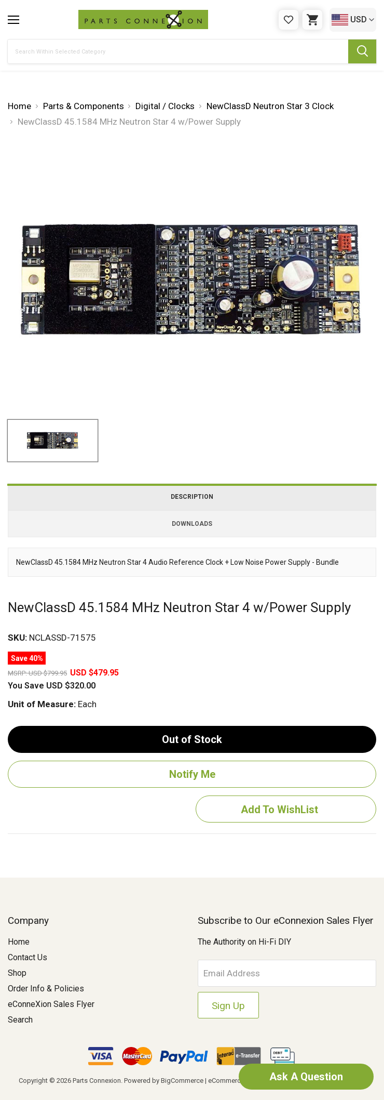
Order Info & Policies (46, 988)
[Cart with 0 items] (312, 19)
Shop (17, 973)
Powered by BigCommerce (163, 1080)
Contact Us (27, 957)
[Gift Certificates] (288, 19)
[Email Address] (287, 973)
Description (192, 496)
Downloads (192, 523)
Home (19, 942)
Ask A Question (306, 1076)
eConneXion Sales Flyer (51, 1004)
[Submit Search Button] (362, 51)
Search (20, 1020)
